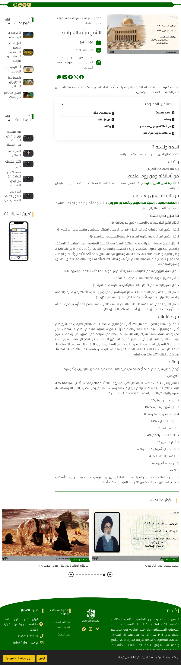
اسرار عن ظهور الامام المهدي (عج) (12, 196)
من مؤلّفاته (104, 120)
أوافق (42, 658)
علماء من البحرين (80, 57)
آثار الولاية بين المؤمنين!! (13, 69)
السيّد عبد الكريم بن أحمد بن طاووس (131, 202)
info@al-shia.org (25, 642)
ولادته (167, 119)
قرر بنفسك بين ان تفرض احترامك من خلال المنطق (13, 138)
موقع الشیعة (92, 18)
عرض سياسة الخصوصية (19, 658)
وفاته (107, 126)
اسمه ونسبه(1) (163, 113)
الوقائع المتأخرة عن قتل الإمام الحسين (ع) (63, 565)
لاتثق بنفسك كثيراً (13, 163)
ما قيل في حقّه (102, 113)
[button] (81, 77)
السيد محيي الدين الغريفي (162, 565)
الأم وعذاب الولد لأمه (14, 35)
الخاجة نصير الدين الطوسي (158, 183)
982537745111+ (27, 636)
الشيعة (76, 18)
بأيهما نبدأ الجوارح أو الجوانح (14, 82)
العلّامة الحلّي (168, 202)
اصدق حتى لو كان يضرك (12, 95)
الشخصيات (63, 18)
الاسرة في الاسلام (14, 153)
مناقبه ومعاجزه (79, 559)
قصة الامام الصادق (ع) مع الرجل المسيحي (14, 179)
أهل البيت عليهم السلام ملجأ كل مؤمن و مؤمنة (14, 52)
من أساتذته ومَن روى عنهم (155, 126)
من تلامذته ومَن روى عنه (157, 133)
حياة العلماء (91, 23)
